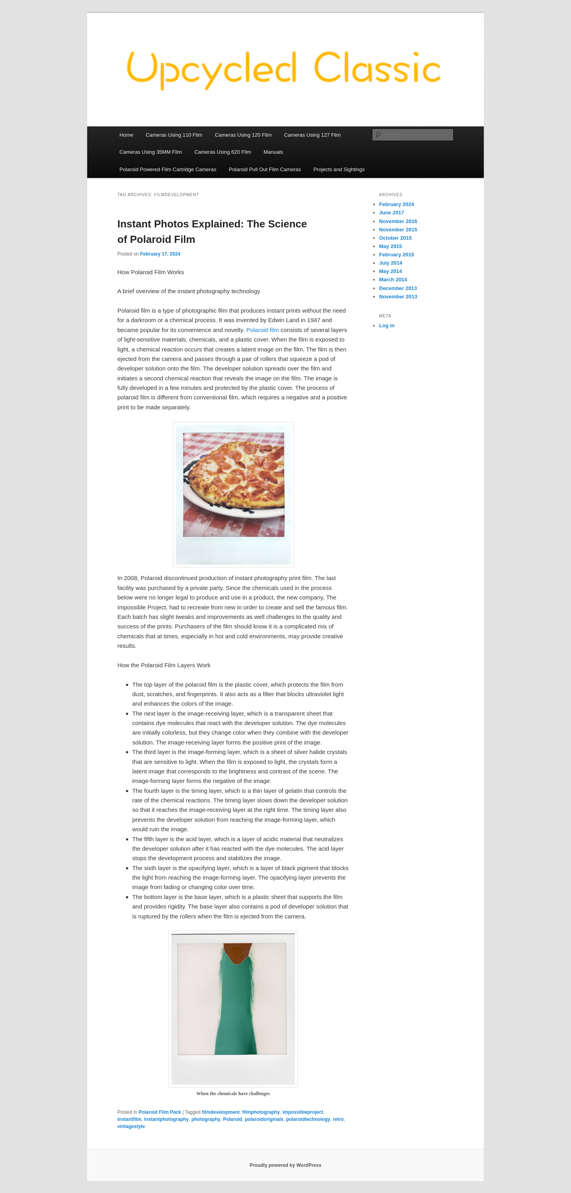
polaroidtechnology (308, 1119)
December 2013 (398, 288)
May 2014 (390, 271)
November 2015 (398, 230)
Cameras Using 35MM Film (150, 152)
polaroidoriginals (264, 1119)
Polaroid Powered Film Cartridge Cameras (167, 169)
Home (126, 135)
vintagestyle (131, 1126)
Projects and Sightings (338, 169)
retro (338, 1119)
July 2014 (390, 263)
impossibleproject (302, 1112)
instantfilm (129, 1119)
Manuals (273, 152)
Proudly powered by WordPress (285, 1165)
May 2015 (390, 246)
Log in (387, 325)
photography (206, 1119)
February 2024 (396, 204)
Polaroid (232, 1119)
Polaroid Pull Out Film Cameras (265, 169)
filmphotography (261, 1112)
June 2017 (391, 213)
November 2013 (398, 297)
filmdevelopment (221, 1112)
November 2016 (398, 221)
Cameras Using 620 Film (222, 152)
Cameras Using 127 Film (312, 135)
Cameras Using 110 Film (174, 135)
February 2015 (396, 255)
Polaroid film (262, 329)
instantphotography (166, 1119)
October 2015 (395, 238)
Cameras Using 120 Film (243, 135)
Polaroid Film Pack (159, 1112)
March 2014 (393, 280)
